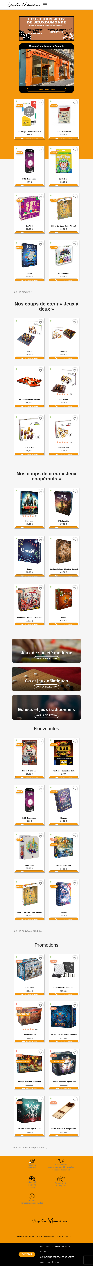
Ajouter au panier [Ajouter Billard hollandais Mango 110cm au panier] (63, 1136)
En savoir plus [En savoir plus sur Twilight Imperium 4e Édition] (29, 1088)
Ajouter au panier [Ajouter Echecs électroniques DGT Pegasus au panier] (63, 994)
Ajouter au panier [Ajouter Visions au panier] (63, 919)
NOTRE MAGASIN (25, 1236)
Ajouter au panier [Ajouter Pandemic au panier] (29, 528)
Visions (64, 912)
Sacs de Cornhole (63, 132)
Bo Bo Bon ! (63, 179)
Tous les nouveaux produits (28, 931)
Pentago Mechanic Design (29, 399)
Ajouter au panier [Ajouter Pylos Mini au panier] (63, 406)
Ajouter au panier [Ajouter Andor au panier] (63, 624)
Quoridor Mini (63, 447)
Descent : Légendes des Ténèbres (63, 1034)
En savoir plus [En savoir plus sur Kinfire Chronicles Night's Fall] (63, 1088)
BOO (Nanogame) (29, 179)
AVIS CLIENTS (64, 1236)
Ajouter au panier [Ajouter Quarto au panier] (29, 358)
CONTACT (27, 1254)
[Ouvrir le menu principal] (45, 4)
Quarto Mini (29, 447)
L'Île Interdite (63, 521)
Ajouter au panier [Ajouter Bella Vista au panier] (29, 872)
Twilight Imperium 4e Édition (29, 1082)
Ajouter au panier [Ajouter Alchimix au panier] (63, 825)
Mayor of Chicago (29, 771)
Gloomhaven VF (29, 1034)
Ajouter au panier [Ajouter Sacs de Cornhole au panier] (63, 139)
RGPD (43, 1252)
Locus (29, 273)
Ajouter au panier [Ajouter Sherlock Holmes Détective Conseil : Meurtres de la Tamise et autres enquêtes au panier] (63, 576)
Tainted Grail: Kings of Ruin (29, 1129)
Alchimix (63, 818)
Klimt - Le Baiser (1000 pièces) (63, 226)
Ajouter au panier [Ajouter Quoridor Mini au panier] (63, 455)
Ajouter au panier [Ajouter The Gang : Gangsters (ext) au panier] (63, 778)
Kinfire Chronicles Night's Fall (64, 1082)
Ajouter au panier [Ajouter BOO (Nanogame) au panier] (29, 186)
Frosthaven (29, 987)
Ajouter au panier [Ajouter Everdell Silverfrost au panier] (63, 872)
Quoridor (63, 351)
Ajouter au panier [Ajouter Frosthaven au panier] (29, 994)
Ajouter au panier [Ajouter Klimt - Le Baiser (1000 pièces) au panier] (63, 233)
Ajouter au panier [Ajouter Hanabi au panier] (29, 576)
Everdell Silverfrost (63, 865)
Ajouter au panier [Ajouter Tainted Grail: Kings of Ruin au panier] (29, 1136)
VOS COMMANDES (45, 1236)
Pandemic (29, 521)
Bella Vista (29, 865)
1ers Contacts (63, 273)
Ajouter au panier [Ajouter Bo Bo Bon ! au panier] (63, 186)
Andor (63, 617)
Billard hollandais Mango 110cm (64, 1129)
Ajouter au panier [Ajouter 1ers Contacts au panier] (63, 280)
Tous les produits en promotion (30, 1147)
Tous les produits (23, 292)
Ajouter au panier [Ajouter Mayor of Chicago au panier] (29, 778)
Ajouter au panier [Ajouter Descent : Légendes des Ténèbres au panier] (63, 1042)
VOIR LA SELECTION (46, 658)
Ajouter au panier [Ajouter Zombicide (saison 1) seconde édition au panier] (29, 624)
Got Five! (29, 226)
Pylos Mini (64, 399)
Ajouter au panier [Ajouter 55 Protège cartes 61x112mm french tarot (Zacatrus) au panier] (29, 139)
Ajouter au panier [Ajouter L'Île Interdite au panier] (63, 528)
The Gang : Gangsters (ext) (64, 771)
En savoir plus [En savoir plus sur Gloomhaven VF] (29, 1041)
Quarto (29, 351)
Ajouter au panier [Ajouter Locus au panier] (29, 280)
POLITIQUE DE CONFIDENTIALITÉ (55, 1246)
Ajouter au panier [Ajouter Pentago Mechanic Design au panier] (29, 406)
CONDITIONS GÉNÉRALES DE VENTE (57, 1257)
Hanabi (29, 569)
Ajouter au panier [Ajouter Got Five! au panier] (29, 233)
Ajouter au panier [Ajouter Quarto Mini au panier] (29, 455)
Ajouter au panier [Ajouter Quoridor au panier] (63, 358)
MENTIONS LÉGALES (49, 1262)
